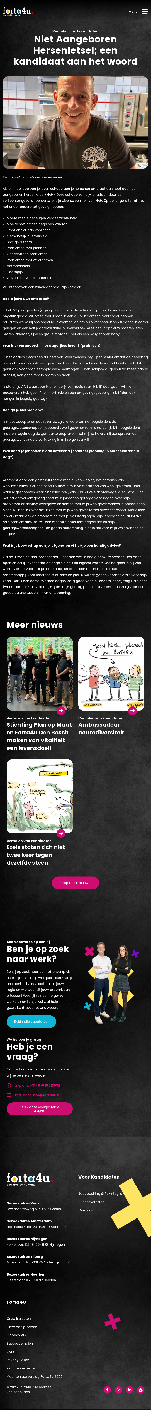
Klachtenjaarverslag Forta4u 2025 (35, 1377)
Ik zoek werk (16, 1336)
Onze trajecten (19, 1319)
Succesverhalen (91, 1202)
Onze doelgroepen (22, 1327)
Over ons (85, 1210)
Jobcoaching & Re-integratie (102, 1194)
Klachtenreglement (22, 1369)
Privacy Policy (18, 1361)
